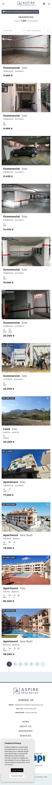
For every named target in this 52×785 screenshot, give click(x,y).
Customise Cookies (17, 776)
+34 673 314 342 (31, 713)
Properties (26, 731)
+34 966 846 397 (29, 709)
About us (25, 726)
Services (25, 735)
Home (25, 721)
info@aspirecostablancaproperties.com (29, 705)
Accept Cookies (17, 770)
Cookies (39, 777)
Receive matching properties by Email (20, 12)
